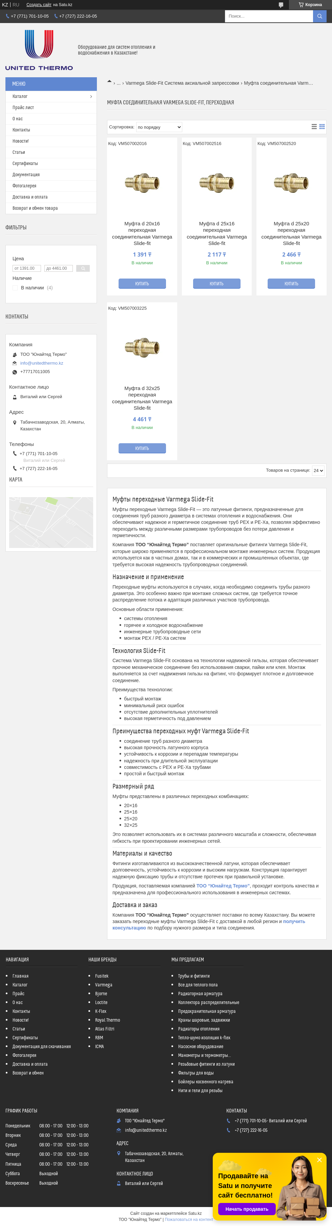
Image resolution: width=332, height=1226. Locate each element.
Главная (20, 976)
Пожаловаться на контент (189, 1219)
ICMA (99, 1046)
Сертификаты (25, 163)
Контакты (21, 130)
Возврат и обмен (28, 1073)
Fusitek (102, 976)
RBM (99, 1038)
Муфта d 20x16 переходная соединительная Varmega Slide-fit (142, 233)
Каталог (20, 96)
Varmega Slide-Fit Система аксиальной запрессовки (182, 83)
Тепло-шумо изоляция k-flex (204, 1038)
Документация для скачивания (42, 1046)
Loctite (101, 1002)
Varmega (103, 985)
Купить (142, 284)
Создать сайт (38, 4)
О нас (18, 119)
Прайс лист (23, 107)
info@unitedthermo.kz (41, 363)
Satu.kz (195, 1213)
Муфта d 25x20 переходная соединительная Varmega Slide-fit (292, 233)
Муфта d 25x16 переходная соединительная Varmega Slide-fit (217, 233)
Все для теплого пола (198, 985)
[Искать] (320, 16)
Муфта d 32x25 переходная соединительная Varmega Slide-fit (142, 398)
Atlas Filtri (105, 1029)
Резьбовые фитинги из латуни (206, 1064)
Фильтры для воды (196, 1073)
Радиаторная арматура (200, 994)
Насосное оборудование (200, 1046)
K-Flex (100, 1011)
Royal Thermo (107, 1020)
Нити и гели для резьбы (200, 1091)
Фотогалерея (24, 186)
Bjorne (101, 994)
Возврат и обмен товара (35, 208)
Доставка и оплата (30, 197)
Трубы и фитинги (194, 976)
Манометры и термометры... (204, 1055)
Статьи (19, 152)
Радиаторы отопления (199, 1029)
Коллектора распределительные (208, 1002)
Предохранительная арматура (207, 1011)
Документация (26, 175)
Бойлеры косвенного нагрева (205, 1082)
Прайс (18, 994)
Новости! (21, 141)
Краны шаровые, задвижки (204, 1020)
